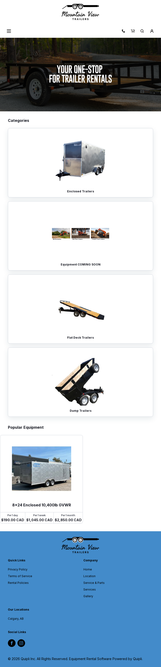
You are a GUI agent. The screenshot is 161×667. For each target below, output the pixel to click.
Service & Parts (94, 583)
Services (89, 589)
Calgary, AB (16, 618)
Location (89, 576)
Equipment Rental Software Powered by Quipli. (106, 659)
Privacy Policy (17, 569)
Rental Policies (18, 583)
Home (87, 569)
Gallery (88, 596)
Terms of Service (20, 576)
